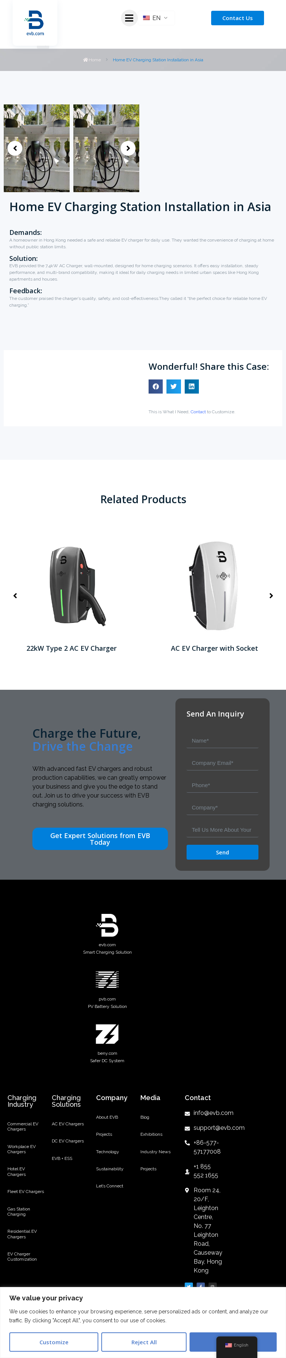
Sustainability (110, 1168)
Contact (198, 411)
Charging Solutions (66, 1101)
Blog (144, 1117)
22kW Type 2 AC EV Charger (71, 648)
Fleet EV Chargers (25, 1191)
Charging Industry (21, 1101)
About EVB (107, 1117)
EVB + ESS (62, 1158)
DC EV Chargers (68, 1141)
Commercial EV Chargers (22, 1126)
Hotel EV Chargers (16, 1171)
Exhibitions (151, 1134)
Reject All (144, 1342)
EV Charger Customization (22, 1256)
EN (152, 18)
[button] (14, 148)
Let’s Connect (109, 1186)
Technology (107, 1151)
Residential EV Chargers (22, 1234)
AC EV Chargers (68, 1123)
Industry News (155, 1151)
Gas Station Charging (18, 1211)
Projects (104, 1134)
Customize (54, 1342)
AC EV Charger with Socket (214, 648)
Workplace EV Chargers (21, 1149)
